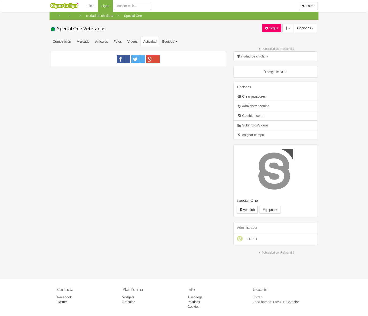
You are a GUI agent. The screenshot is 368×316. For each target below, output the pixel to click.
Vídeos (132, 41)
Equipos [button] (170, 41)
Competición (62, 41)
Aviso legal (195, 297)
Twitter (62, 302)
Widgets (128, 297)
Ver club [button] (247, 210)
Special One (247, 200)
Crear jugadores (251, 96)
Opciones (305, 28)
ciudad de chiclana (252, 56)
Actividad (150, 41)
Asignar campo (250, 135)
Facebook (64, 297)
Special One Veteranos (78, 28)
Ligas (107, 5)
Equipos (270, 210)
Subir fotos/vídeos (252, 125)
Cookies (193, 306)
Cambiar (292, 302)
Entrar (308, 6)
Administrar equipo (253, 106)
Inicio (90, 6)
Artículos (101, 41)
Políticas (194, 302)
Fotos (118, 41)
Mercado (83, 41)
